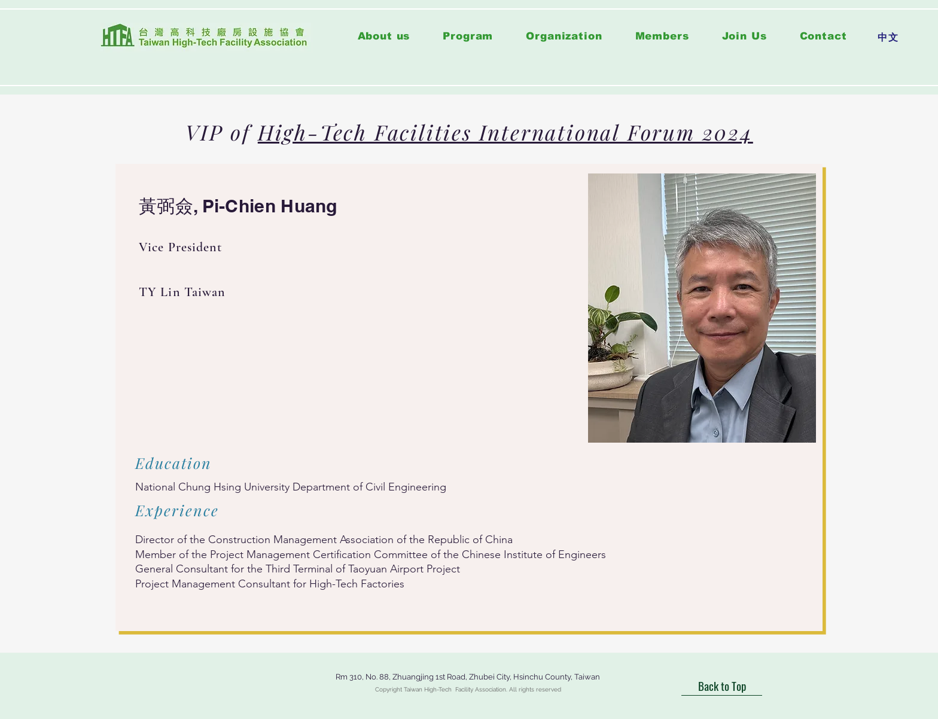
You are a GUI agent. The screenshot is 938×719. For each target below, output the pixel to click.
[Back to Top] (721, 685)
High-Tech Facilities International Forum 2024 (505, 132)
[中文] (888, 38)
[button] (468, 36)
